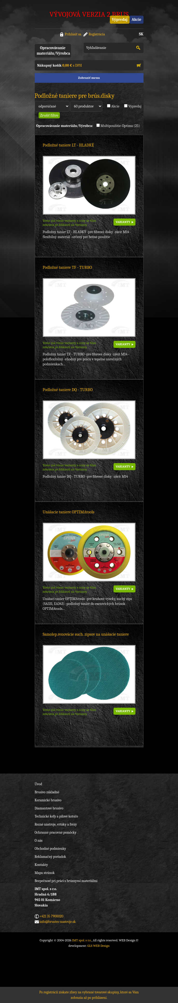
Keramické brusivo (48, 800)
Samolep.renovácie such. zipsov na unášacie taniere (86, 634)
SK (141, 34)
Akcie (136, 19)
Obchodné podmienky (50, 849)
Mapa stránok (45, 873)
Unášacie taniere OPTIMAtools (69, 512)
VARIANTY (123, 222)
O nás (38, 840)
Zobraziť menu (89, 78)
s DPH (59, 65)
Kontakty (41, 865)
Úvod (38, 784)
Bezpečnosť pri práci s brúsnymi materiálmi (66, 881)
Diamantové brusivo (49, 808)
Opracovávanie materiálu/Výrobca (53, 51)
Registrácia (97, 34)
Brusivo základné (47, 792)
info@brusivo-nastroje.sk (58, 922)
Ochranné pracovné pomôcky (55, 832)
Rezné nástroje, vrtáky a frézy (56, 824)
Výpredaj (119, 19)
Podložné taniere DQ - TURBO (68, 389)
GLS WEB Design (98, 946)
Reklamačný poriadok (50, 857)
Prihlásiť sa (73, 34)
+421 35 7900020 (51, 916)
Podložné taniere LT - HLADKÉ (68, 145)
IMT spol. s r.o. (81, 940)
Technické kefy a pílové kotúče (56, 816)
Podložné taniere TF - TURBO (67, 267)
